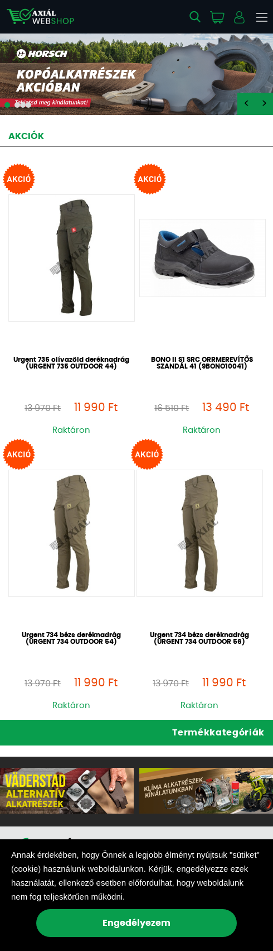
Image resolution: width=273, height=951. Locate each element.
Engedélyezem (136, 923)
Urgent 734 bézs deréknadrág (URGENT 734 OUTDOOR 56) (199, 638)
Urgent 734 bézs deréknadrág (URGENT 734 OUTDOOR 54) (71, 638)
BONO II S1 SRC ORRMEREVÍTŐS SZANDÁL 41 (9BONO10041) (202, 363)
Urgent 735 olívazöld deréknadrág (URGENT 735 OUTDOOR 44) (71, 363)
